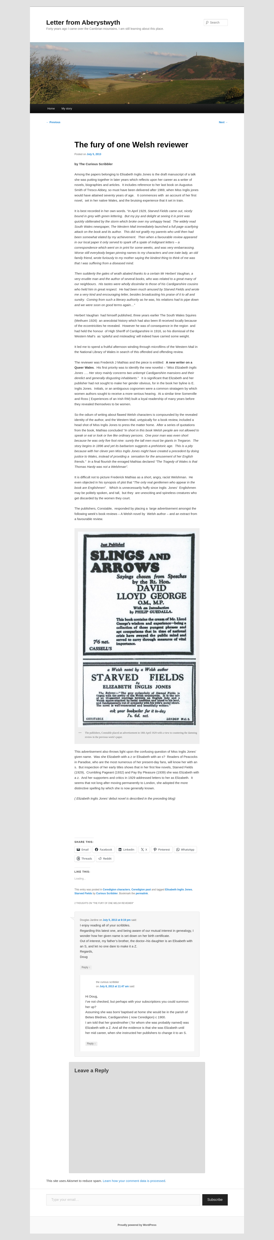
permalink (142, 893)
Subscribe (215, 1199)
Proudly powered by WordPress (137, 1225)
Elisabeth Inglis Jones (178, 889)
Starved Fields (83, 893)
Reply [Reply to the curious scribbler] (91, 1044)
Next (223, 122)
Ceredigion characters (116, 889)
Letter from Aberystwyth (83, 22)
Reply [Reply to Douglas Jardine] (86, 967)
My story (66, 108)
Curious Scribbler (107, 893)
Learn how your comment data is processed (134, 1181)
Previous (53, 122)
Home (51, 108)
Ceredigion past (141, 889)
